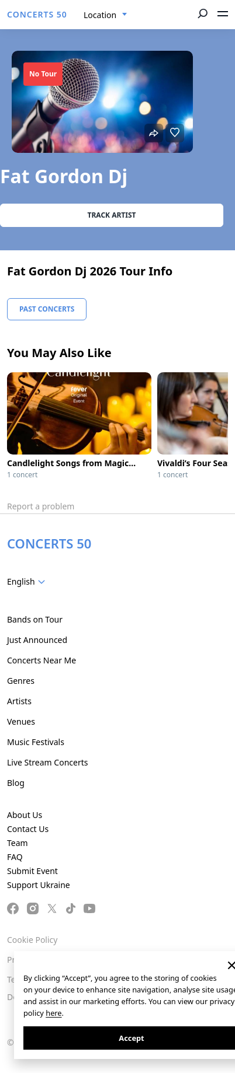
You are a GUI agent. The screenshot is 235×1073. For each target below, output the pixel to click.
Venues (21, 721)
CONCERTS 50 (37, 14)
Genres (20, 680)
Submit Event (32, 870)
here (53, 1013)
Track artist (112, 215)
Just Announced (37, 639)
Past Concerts (46, 309)
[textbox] (28, 581)
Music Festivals (35, 741)
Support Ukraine (38, 884)
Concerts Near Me (41, 660)
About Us (24, 814)
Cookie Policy (32, 939)
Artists (19, 701)
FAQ (15, 856)
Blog (16, 782)
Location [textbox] (100, 14)
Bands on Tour (35, 619)
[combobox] (105, 15)
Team (17, 842)
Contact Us (28, 828)
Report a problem (40, 506)
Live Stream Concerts (47, 762)
